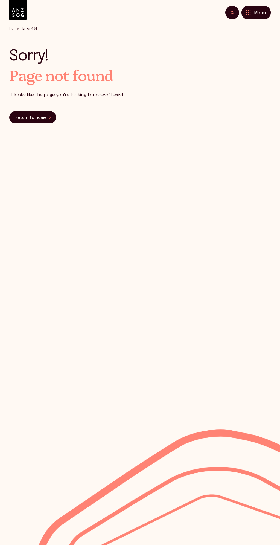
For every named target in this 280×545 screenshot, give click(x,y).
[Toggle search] (232, 12)
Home (14, 28)
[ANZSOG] (18, 10)
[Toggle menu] (256, 12)
